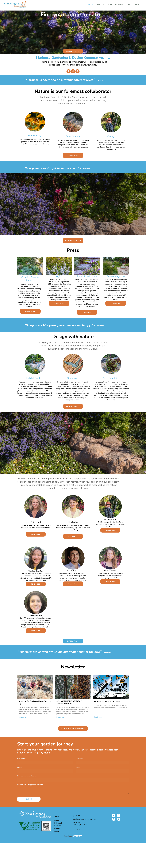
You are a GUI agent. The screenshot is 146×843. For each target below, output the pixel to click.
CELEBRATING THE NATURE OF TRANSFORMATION (68, 702)
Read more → (23, 717)
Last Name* (80, 758)
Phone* (20, 767)
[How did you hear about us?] (73, 780)
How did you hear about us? (27, 776)
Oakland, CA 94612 (80, 825)
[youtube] (118, 819)
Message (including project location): (30, 785)
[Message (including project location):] (73, 790)
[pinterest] (77, 71)
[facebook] (68, 71)
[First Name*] (45, 762)
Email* (78, 767)
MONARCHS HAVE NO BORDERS (107, 702)
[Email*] (102, 771)
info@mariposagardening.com (84, 819)
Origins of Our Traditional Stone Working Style (35, 702)
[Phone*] (45, 771)
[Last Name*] (102, 762)
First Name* (21, 758)
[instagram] (73, 71)
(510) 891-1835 (79, 816)
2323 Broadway (79, 822)
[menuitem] (90, 5)
